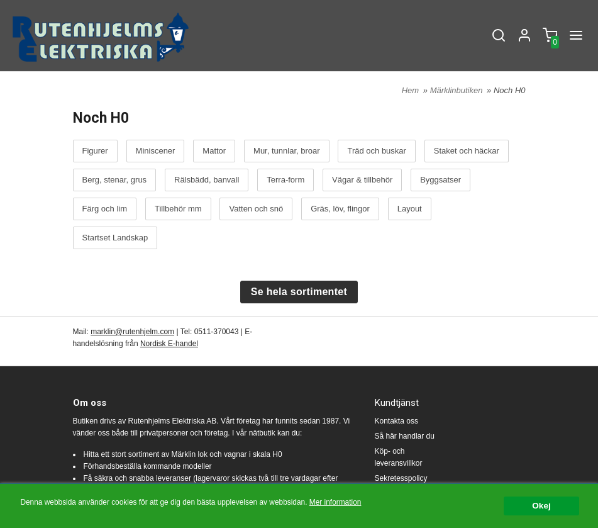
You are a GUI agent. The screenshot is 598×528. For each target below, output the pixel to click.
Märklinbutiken (457, 90)
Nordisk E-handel (169, 343)
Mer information (335, 502)
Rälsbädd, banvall (206, 180)
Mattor (214, 151)
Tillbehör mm (178, 209)
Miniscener (155, 151)
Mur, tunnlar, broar (286, 151)
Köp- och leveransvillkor (399, 457)
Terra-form (285, 180)
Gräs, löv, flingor (340, 209)
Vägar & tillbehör (362, 180)
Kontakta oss (396, 421)
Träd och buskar (376, 151)
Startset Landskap (115, 237)
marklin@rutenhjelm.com (132, 331)
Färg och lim (105, 209)
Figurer (95, 151)
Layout (409, 209)
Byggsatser (440, 180)
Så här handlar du (405, 436)
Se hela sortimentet (299, 291)
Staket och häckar (466, 151)
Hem (410, 90)
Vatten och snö (256, 209)
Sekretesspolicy (401, 478)
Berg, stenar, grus (114, 180)
